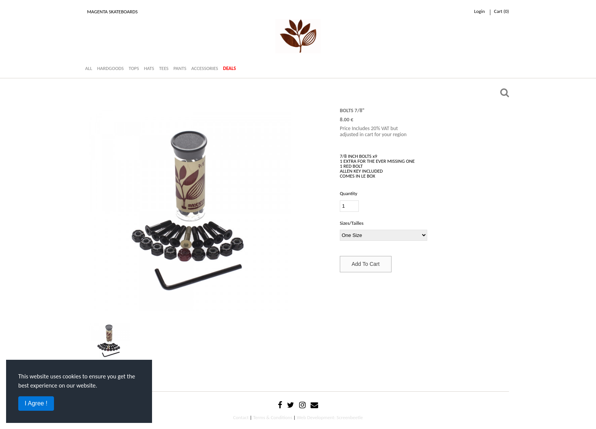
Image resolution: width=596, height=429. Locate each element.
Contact (241, 417)
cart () (501, 11)
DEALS (229, 68)
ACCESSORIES (204, 68)
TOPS (133, 68)
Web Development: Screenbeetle (330, 417)
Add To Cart (366, 264)
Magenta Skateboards (112, 11)
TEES (163, 68)
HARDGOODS (110, 68)
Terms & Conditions (272, 417)
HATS (149, 68)
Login (479, 11)
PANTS (179, 68)
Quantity (348, 193)
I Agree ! (36, 403)
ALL (88, 68)
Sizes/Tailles (351, 223)
